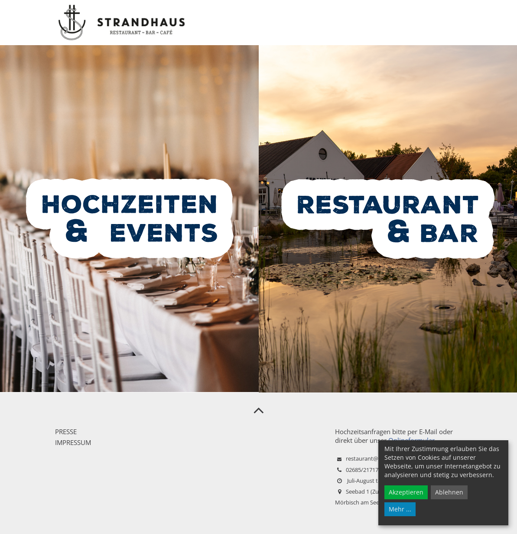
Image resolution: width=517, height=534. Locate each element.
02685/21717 (362, 470)
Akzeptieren (406, 492)
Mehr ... (400, 509)
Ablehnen (449, 492)
